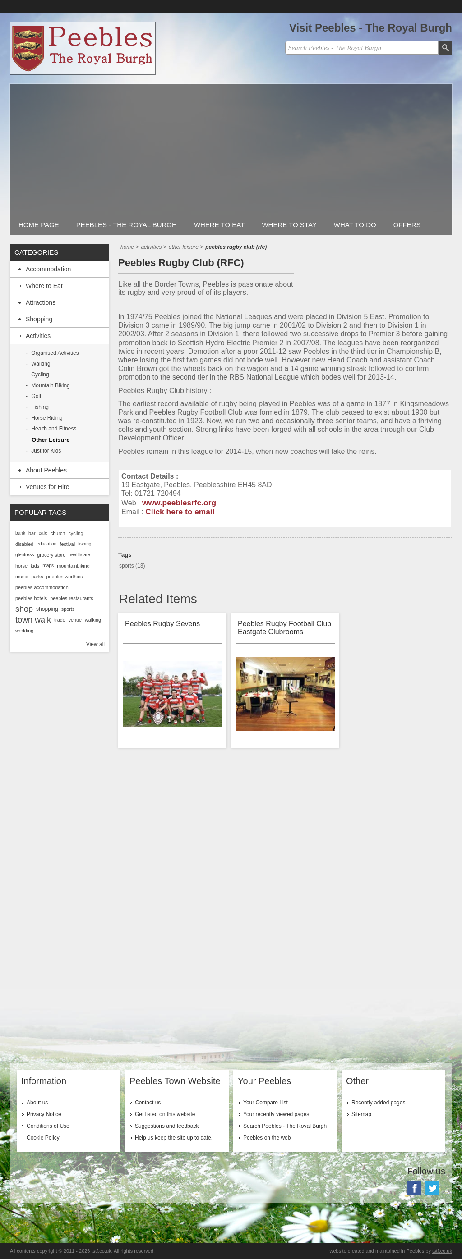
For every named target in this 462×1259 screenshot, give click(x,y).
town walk (33, 619)
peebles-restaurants (71, 598)
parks (37, 576)
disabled (24, 544)
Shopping (39, 319)
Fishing (40, 407)
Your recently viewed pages (276, 1114)
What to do (355, 225)
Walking (40, 364)
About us (37, 1102)
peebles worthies (64, 576)
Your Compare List (265, 1102)
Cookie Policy (43, 1138)
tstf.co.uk (442, 1251)
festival (67, 544)
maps (48, 565)
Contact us (148, 1102)
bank (20, 533)
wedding (24, 630)
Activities (38, 335)
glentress (24, 554)
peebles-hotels (31, 598)
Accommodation (48, 269)
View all (95, 644)
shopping (47, 609)
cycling (75, 533)
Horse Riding (46, 418)
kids (35, 565)
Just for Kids (46, 451)
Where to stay (289, 225)
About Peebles (46, 470)
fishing (84, 543)
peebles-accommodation (42, 587)
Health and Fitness (53, 429)
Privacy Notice (44, 1114)
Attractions (40, 302)
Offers (407, 225)
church (58, 533)
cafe (43, 533)
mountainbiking (73, 565)
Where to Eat (219, 225)
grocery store (51, 555)
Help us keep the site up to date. (174, 1138)
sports (126, 566)
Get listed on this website (165, 1114)
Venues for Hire (47, 486)
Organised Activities (55, 353)
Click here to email (179, 511)
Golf (36, 396)
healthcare (79, 554)
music (21, 576)
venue (75, 620)
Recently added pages (378, 1102)
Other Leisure (51, 439)
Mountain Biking (50, 385)
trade (59, 620)
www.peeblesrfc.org (179, 502)
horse (21, 565)
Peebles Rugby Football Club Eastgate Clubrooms (284, 628)
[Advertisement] (231, 147)
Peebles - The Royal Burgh (126, 225)
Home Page (38, 225)
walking (93, 620)
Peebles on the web (267, 1138)
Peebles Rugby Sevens (162, 623)
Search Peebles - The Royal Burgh (285, 1126)
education (46, 543)
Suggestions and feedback (167, 1126)
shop (24, 608)
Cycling (40, 374)
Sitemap (361, 1114)
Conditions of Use (48, 1126)
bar (32, 533)
